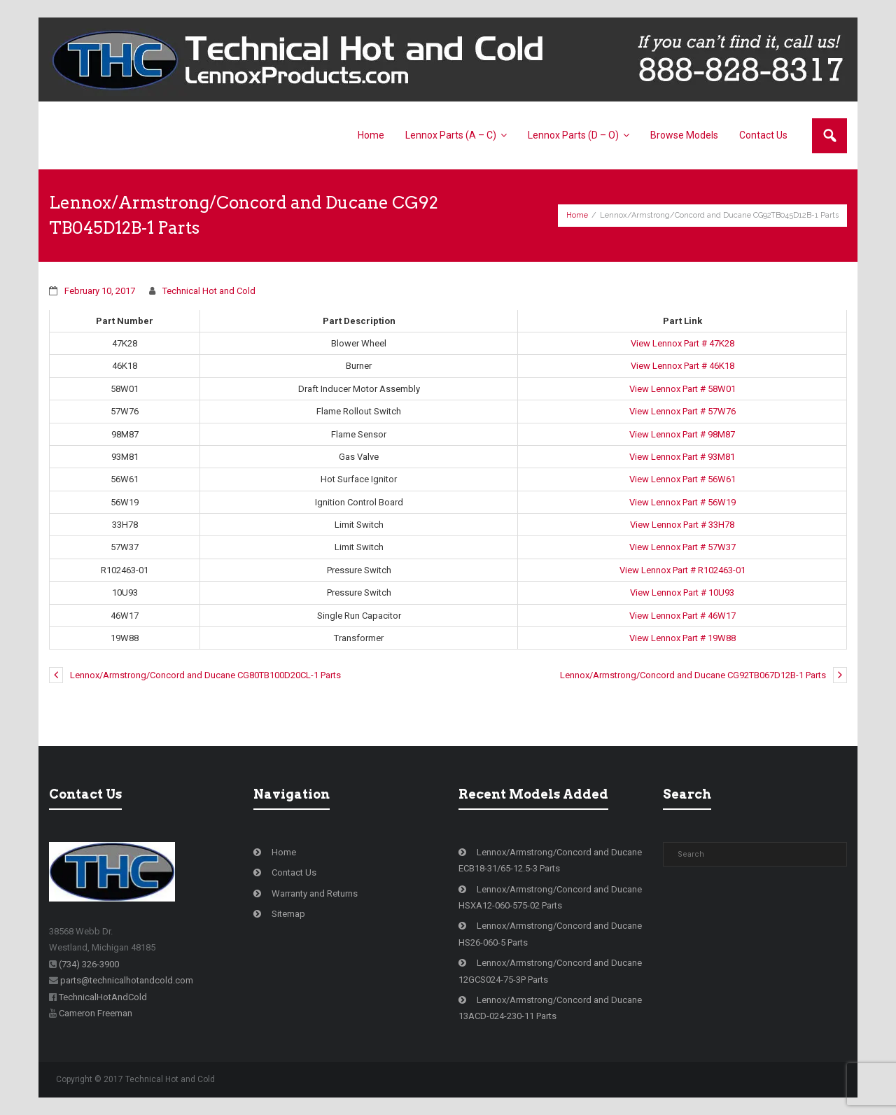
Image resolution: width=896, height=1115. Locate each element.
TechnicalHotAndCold (103, 997)
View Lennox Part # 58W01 (682, 389)
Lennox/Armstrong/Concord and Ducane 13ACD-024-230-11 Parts (550, 1008)
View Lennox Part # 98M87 (682, 434)
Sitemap (288, 914)
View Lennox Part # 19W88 (682, 638)
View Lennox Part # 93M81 (682, 456)
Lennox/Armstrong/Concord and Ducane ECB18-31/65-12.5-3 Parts (550, 860)
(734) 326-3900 (89, 964)
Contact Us (294, 872)
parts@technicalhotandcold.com (126, 980)
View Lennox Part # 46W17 (682, 615)
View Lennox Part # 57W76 (682, 411)
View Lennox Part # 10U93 (682, 592)
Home (577, 215)
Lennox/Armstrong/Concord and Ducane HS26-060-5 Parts (550, 933)
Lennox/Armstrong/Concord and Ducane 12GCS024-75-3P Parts (550, 971)
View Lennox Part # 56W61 (682, 479)
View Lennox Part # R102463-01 (683, 570)
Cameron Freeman (95, 1013)
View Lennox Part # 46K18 (682, 365)
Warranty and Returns (315, 893)
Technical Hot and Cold (208, 291)
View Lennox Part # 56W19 (682, 502)
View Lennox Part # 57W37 (682, 547)
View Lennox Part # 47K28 (682, 343)
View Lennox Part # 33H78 (682, 524)
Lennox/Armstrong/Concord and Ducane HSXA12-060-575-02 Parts (550, 897)
